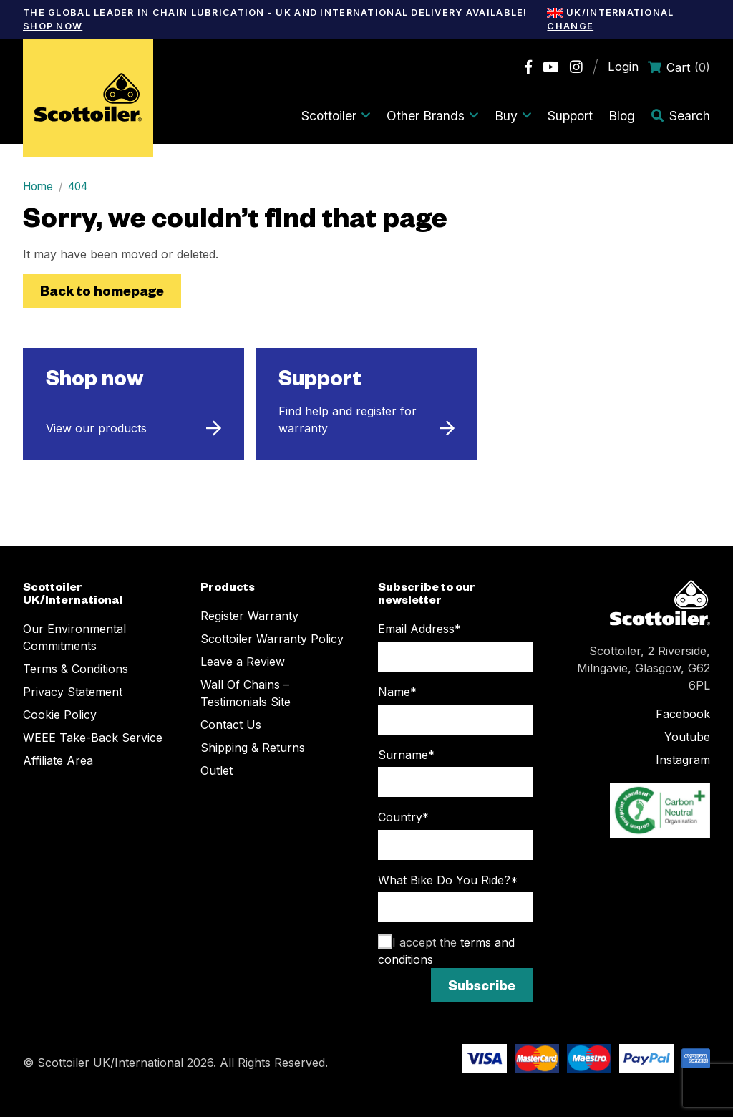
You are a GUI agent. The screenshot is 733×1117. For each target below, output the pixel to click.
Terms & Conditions (75, 669)
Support (570, 115)
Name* (397, 692)
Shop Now (52, 26)
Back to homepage (102, 290)
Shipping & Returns (252, 747)
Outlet (216, 770)
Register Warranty (249, 616)
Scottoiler (335, 115)
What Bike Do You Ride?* (448, 880)
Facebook (683, 714)
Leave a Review (242, 661)
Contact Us (230, 724)
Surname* (406, 755)
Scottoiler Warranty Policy (272, 639)
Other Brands (432, 115)
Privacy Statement (72, 692)
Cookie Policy (60, 714)
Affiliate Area (58, 760)
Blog (621, 115)
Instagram (683, 760)
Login (623, 66)
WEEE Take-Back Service (92, 737)
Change (570, 26)
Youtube (687, 737)
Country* (403, 817)
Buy (513, 115)
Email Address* (419, 629)
